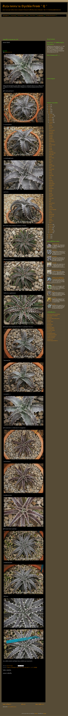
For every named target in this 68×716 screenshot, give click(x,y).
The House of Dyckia (51, 330)
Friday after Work (52, 152)
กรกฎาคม (51, 122)
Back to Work (51, 157)
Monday (50, 190)
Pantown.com (49, 331)
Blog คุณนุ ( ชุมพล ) (50, 327)
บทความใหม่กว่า (7, 704)
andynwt (36, 713)
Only (50, 201)
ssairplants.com (50, 339)
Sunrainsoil (49, 320)
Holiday (50, 206)
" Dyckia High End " (55, 243)
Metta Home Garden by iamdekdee (53, 314)
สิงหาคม (51, 120)
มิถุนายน (51, 224)
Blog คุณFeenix (50, 324)
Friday (50, 177)
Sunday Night (51, 169)
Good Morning (51, 141)
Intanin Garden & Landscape (52, 315)
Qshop (27, 15)
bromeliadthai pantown (51, 333)
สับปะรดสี (26, 667)
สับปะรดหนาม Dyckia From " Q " (24, 6)
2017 (49, 111)
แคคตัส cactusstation (51, 337)
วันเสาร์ (50, 196)
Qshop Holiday (52, 183)
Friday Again (51, 154)
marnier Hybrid (52, 130)
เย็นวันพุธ (51, 136)
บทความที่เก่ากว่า (39, 704)
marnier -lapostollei (52, 209)
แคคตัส (8, 667)
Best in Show (32, 15)
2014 (49, 236)
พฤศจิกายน (51, 115)
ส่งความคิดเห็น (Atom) (12, 706)
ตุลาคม (50, 117)
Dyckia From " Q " (8, 52)
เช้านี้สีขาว (51, 138)
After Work (51, 207)
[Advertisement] (19, 27)
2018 (49, 109)
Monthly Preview (52, 144)
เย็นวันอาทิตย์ (51, 214)
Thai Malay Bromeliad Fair (50, 15)
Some (50, 143)
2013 (49, 237)
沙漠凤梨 (35, 667)
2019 (49, 108)
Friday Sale (54, 262)
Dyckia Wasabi (52, 203)
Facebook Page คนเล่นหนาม (52, 340)
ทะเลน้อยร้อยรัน (40, 15)
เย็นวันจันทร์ (51, 188)
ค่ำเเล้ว (50, 146)
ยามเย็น (50, 149)
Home (50, 159)
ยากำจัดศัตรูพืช (13, 667)
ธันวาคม (51, 114)
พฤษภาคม (51, 226)
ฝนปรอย (50, 204)
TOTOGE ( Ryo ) (50, 321)
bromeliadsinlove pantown (52, 334)
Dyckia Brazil (49, 317)
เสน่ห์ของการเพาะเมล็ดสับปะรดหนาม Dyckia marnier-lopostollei (58, 278)
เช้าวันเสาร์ (51, 151)
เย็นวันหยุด (51, 127)
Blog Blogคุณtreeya (50, 328)
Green (50, 167)
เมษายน (50, 227)
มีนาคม (50, 229)
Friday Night (51, 175)
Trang (50, 162)
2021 (49, 104)
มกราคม (51, 232)
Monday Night (51, 165)
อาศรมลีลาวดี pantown (51, 336)
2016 (49, 112)
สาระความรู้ (13, 15)
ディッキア (31, 667)
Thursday (51, 135)
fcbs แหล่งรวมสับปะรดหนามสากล (53, 318)
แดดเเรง (50, 123)
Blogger (44, 713)
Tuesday (50, 164)
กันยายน (51, 119)
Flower (50, 211)
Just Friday (51, 131)
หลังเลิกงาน (51, 133)
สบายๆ (50, 128)
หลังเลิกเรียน (51, 185)
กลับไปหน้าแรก (6, 15)
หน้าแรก (23, 704)
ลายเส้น (50, 217)
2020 (49, 106)
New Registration (21, 15)
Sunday (50, 125)
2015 (49, 234)
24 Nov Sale (54, 250)
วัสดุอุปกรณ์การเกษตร (20, 667)
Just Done (54, 297)
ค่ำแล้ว (50, 172)
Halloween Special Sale (56, 270)
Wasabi (50, 156)
